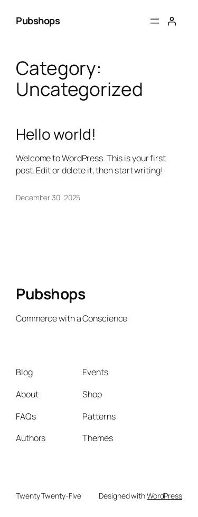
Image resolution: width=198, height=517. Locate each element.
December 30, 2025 (48, 197)
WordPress (164, 496)
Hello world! (56, 134)
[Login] (171, 21)
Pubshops (38, 20)
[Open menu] (154, 21)
